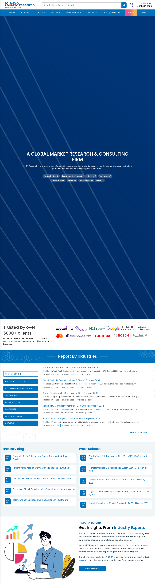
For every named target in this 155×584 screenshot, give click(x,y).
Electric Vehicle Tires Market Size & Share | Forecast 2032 (71, 380)
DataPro (130, 12)
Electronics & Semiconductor (72, 176)
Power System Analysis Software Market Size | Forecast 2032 (73, 418)
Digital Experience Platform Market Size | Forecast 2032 (70, 393)
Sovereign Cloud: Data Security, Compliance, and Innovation (44, 489)
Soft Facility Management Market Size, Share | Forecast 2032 (73, 405)
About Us (25, 12)
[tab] (20, 374)
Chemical (99, 180)
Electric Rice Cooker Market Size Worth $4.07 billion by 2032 (118, 503)
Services (55, 12)
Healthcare (72, 180)
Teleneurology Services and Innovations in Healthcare (40, 500)
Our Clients (92, 12)
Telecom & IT (91, 176)
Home (12, 12)
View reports (92, 568)
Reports (39, 12)
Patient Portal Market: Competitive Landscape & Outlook (41, 467)
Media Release (73, 12)
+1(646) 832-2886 (143, 6)
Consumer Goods (58, 180)
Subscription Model (111, 12)
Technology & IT (105, 176)
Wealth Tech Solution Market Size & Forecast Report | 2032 (72, 367)
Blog (144, 12)
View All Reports (138, 432)
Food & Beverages (86, 180)
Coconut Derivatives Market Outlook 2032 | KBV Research (42, 478)
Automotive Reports (51, 176)
